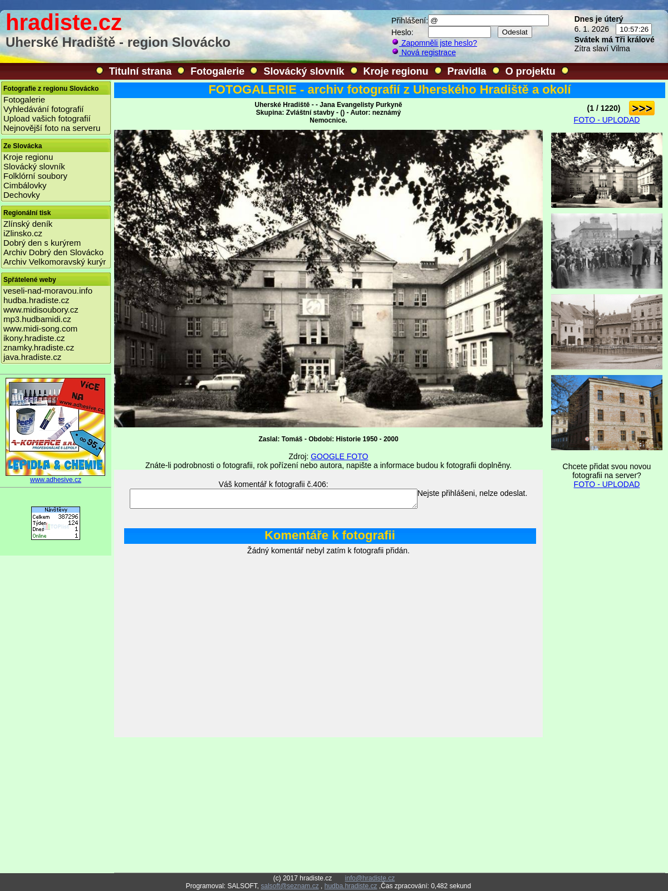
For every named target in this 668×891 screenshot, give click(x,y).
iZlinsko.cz (22, 233)
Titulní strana (140, 71)
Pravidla (467, 71)
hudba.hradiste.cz (36, 300)
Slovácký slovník (303, 71)
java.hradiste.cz (32, 357)
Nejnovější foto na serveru (51, 128)
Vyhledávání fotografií (43, 109)
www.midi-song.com (40, 328)
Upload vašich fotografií (47, 118)
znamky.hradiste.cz (38, 347)
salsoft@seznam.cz (289, 886)
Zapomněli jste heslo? (434, 42)
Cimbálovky (25, 185)
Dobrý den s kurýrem (42, 242)
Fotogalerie (217, 71)
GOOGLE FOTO (339, 456)
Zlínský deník (27, 223)
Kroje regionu (396, 71)
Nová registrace (423, 52)
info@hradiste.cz (370, 878)
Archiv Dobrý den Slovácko (53, 252)
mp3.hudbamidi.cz (37, 319)
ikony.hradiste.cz (34, 338)
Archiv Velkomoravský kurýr (54, 261)
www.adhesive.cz (56, 477)
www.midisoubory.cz (40, 309)
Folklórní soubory (35, 176)
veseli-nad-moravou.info (47, 290)
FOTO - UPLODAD (607, 119)
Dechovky (21, 194)
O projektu (530, 71)
